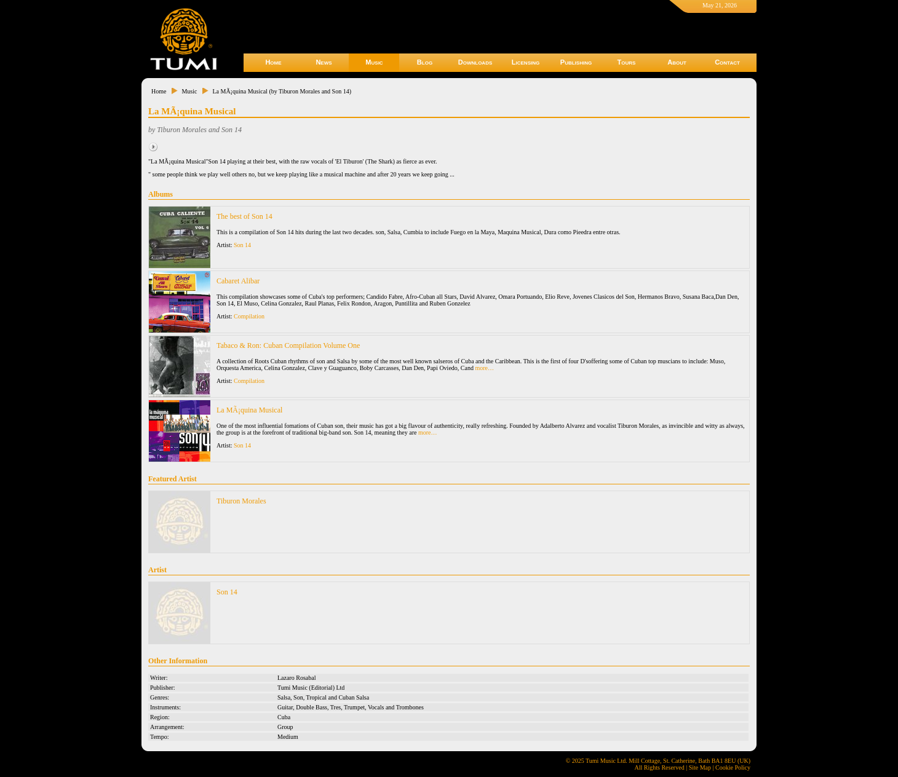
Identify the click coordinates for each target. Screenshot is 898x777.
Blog (424, 62)
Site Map (700, 767)
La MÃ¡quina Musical (249, 410)
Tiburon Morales (241, 501)
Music (374, 62)
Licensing (525, 62)
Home (273, 62)
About (676, 62)
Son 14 (242, 245)
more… (484, 368)
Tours (627, 62)
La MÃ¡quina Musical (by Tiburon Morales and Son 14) (281, 91)
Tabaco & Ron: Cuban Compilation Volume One (288, 345)
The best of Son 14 (244, 216)
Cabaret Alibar (238, 281)
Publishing (576, 62)
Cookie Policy (732, 767)
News (324, 62)
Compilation (249, 316)
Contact (727, 62)
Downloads (475, 62)
